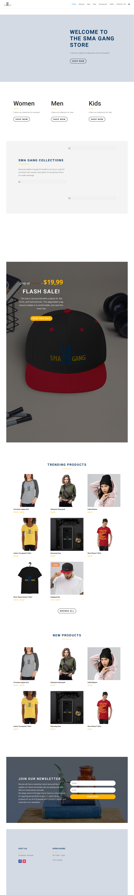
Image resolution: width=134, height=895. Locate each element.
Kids (94, 4)
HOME (74, 4)
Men (88, 4)
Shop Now (78, 61)
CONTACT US (121, 4)
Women (81, 4)
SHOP (112, 4)
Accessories (103, 4)
